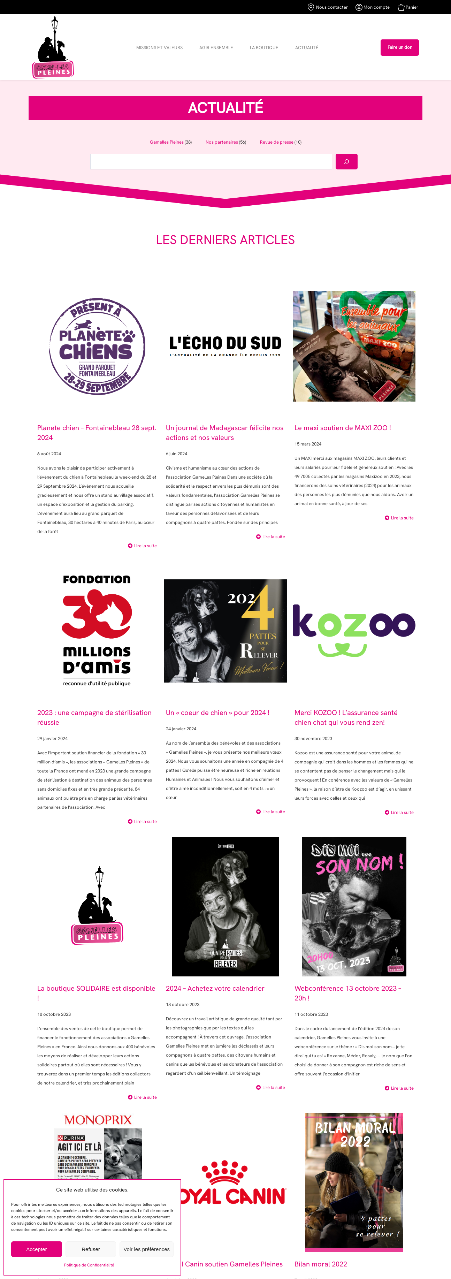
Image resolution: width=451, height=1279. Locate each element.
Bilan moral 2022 (321, 1264)
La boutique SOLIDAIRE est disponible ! (96, 993)
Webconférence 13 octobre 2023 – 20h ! (348, 993)
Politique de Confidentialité (89, 1265)
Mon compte (373, 7)
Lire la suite (145, 546)
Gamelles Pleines (167, 142)
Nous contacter (328, 7)
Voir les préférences (146, 1249)
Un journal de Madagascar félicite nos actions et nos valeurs (224, 432)
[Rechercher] (347, 161)
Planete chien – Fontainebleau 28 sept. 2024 (96, 432)
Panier (408, 7)
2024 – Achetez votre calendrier (215, 988)
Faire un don (400, 47)
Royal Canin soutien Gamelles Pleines (224, 1264)
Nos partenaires (222, 142)
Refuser (91, 1249)
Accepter (36, 1249)
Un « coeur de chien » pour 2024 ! (217, 712)
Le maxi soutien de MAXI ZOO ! (343, 427)
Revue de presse (276, 142)
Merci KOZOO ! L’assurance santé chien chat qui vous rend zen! (346, 717)
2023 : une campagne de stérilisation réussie (94, 717)
